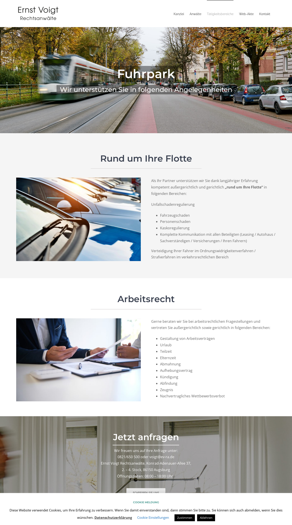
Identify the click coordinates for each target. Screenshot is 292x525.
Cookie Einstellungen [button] (153, 517)
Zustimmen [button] (184, 518)
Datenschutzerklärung (113, 517)
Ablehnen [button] (206, 518)
